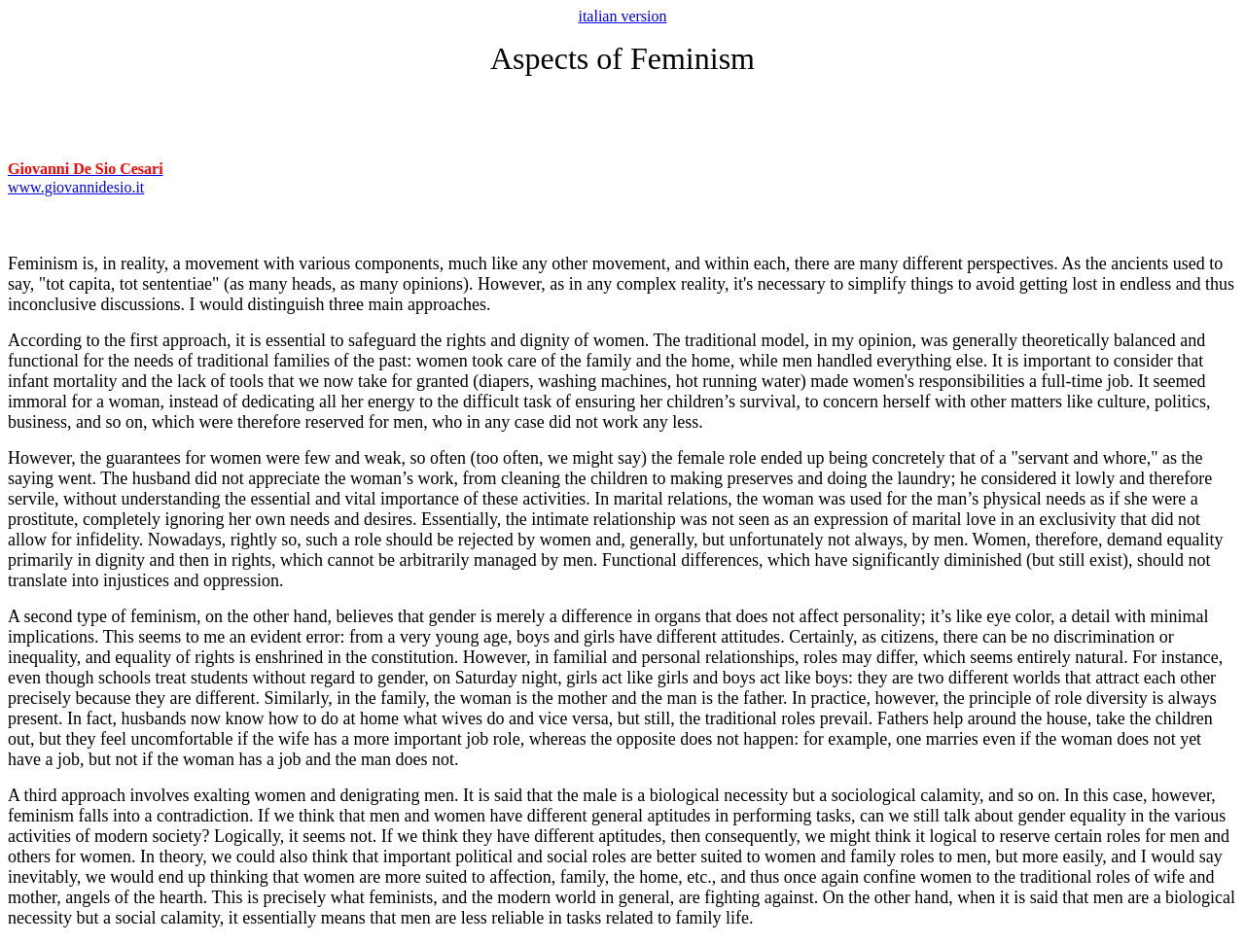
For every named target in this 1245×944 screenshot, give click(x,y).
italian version (622, 16)
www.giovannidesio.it (76, 187)
